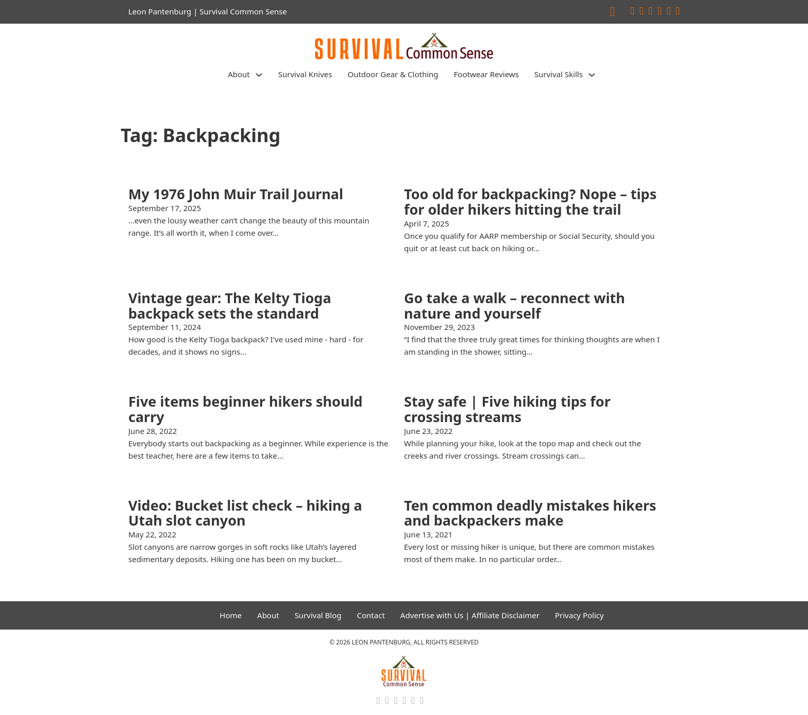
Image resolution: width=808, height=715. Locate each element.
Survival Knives (305, 74)
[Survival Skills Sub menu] (592, 75)
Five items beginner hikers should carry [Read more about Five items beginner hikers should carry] (245, 409)
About (239, 74)
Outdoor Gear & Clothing (392, 74)
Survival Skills (558, 74)
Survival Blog (318, 615)
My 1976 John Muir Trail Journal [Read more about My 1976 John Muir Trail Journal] (235, 193)
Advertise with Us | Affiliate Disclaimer (470, 615)
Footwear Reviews (486, 74)
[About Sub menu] (259, 75)
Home (231, 615)
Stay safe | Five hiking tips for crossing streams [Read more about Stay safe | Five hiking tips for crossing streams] (507, 409)
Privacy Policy (579, 615)
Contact (371, 615)
